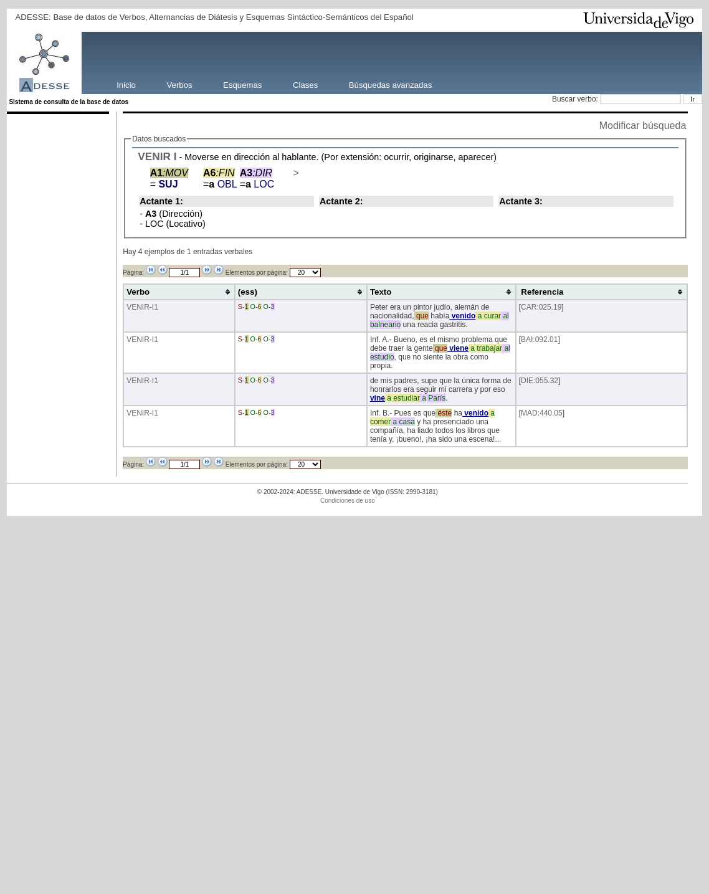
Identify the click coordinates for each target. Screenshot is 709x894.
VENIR (154, 156)
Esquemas (242, 84)
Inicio (126, 84)
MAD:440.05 (542, 413)
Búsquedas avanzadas (390, 84)
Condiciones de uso (347, 500)
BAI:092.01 (539, 339)
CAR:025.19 (541, 307)
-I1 (154, 307)
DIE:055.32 (539, 380)
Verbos (180, 84)
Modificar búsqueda (643, 125)
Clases (305, 84)
